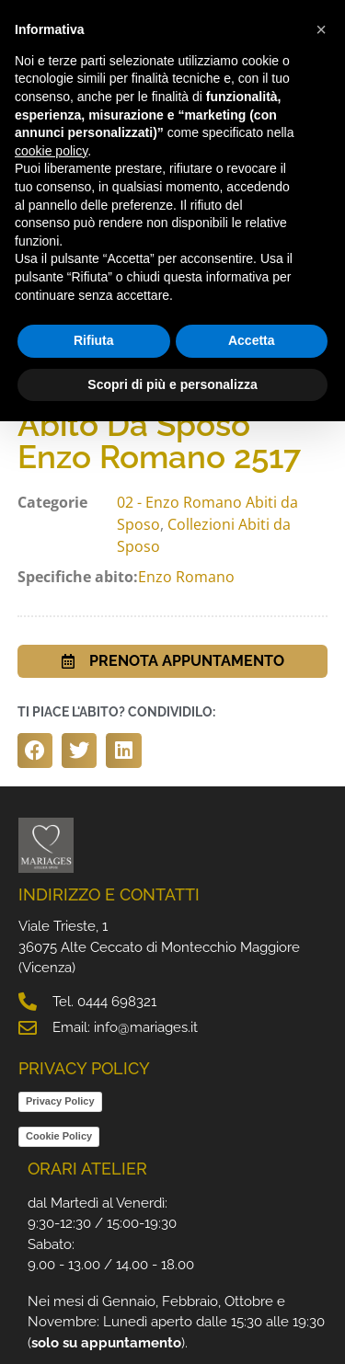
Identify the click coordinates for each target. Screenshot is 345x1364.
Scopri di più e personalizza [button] (172, 384)
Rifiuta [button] (94, 340)
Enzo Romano (186, 577)
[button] (34, 750)
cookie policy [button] (51, 150)
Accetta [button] (251, 340)
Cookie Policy (59, 1135)
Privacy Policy (60, 1100)
